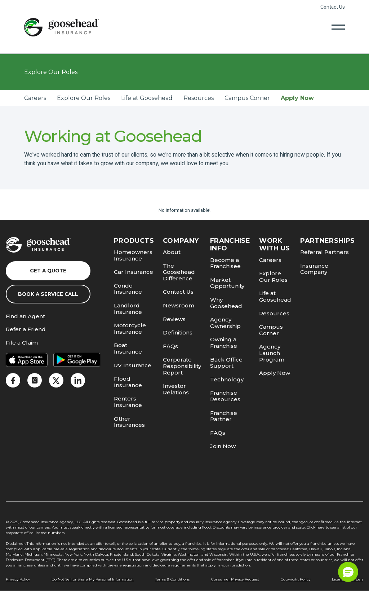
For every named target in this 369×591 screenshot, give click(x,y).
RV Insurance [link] (132, 365)
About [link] (172, 252)
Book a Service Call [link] (48, 294)
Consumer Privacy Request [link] (235, 579)
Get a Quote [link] (48, 270)
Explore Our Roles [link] (83, 98)
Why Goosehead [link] (226, 303)
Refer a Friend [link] (26, 330)
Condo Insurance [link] (128, 289)
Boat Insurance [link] (128, 348)
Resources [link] (198, 98)
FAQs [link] (170, 346)
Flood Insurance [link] (128, 382)
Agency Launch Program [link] (271, 353)
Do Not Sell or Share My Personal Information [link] (93, 579)
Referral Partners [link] (324, 252)
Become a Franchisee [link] (225, 263)
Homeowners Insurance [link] (133, 255)
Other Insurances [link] (129, 422)
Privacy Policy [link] (18, 579)
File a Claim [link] (22, 343)
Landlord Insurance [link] (128, 308)
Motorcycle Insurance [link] (130, 328)
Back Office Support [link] (226, 362)
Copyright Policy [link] (295, 579)
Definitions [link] (177, 332)
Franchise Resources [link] (225, 396)
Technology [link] (227, 379)
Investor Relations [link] (176, 389)
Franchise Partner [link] (223, 416)
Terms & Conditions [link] (172, 579)
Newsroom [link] (178, 305)
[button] (348, 572)
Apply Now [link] (297, 98)
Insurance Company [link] (314, 269)
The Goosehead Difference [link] (179, 272)
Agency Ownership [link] (225, 322)
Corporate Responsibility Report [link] (182, 366)
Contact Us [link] (332, 7)
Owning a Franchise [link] (223, 342)
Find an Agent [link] (25, 317)
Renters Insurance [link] (128, 401)
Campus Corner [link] (247, 98)
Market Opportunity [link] (227, 283)
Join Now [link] (223, 446)
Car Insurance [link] (133, 271)
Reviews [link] (174, 319)
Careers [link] (35, 98)
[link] (61, 27)
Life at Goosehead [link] (147, 98)
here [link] (320, 527)
